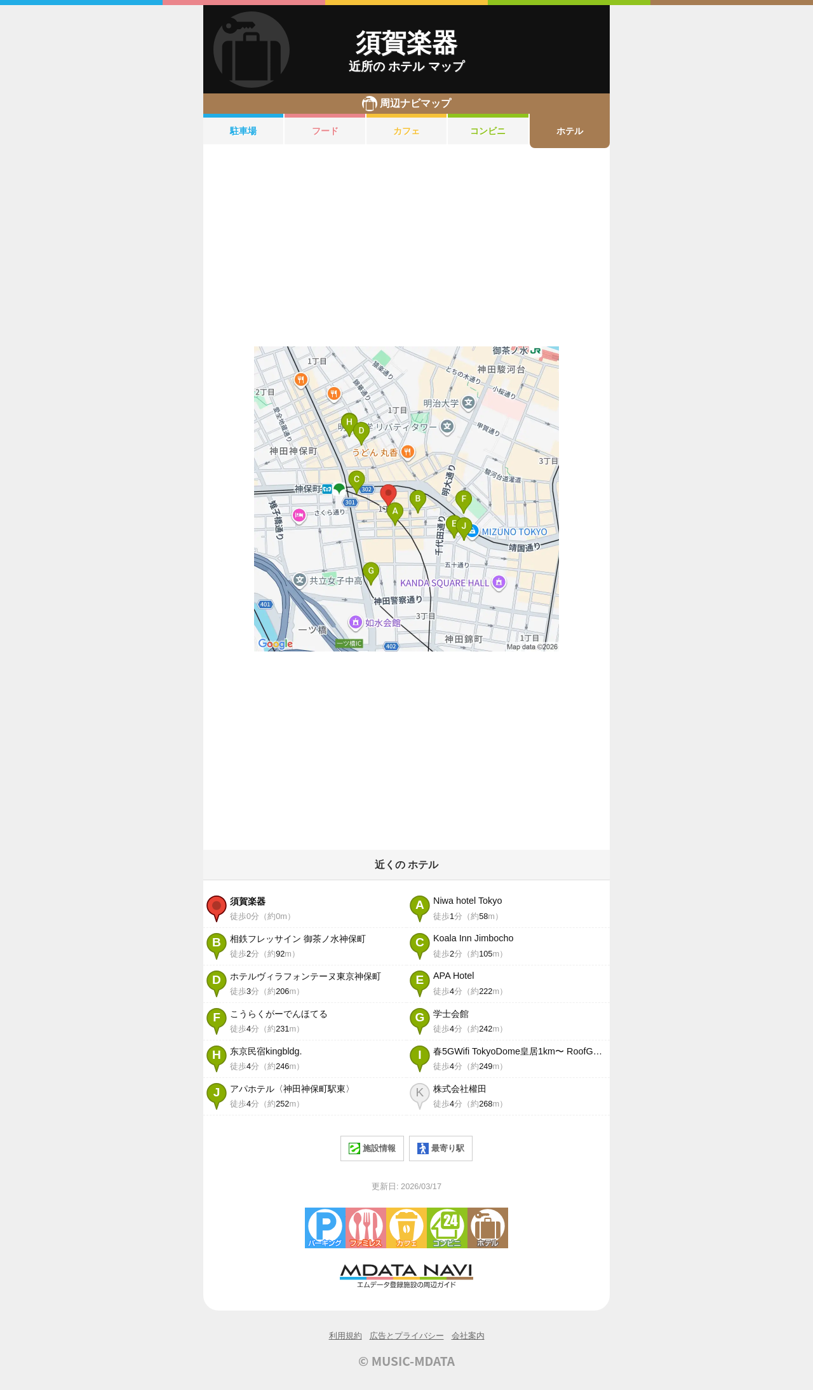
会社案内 (468, 1335)
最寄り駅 (440, 1148)
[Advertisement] (406, 247)
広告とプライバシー (407, 1335)
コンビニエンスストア (447, 1228)
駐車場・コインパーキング (325, 1228)
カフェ (406, 131)
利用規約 (345, 1335)
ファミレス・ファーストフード (366, 1228)
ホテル (569, 131)
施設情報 (372, 1148)
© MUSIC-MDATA (406, 1361)
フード (325, 131)
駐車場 (243, 131)
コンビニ (488, 131)
